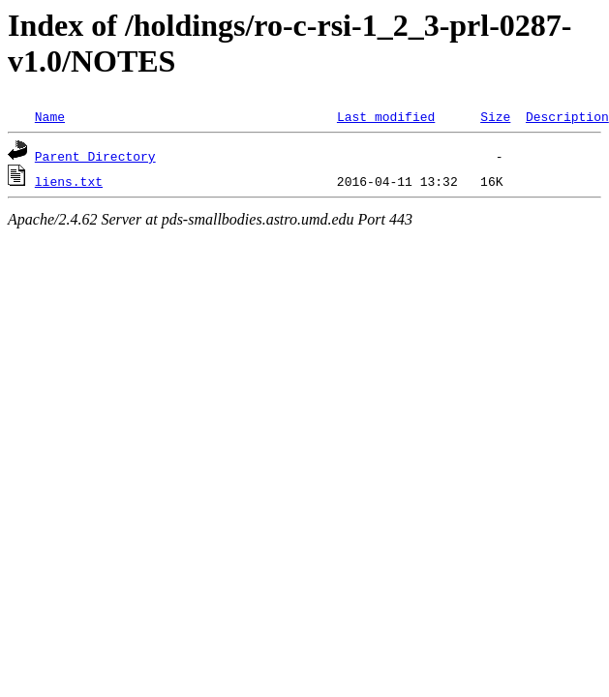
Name (50, 116)
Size (495, 116)
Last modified (386, 116)
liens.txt (69, 181)
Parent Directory (95, 156)
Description (567, 116)
